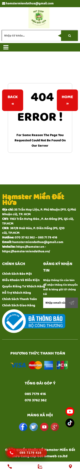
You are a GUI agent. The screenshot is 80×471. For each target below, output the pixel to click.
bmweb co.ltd (56, 456)
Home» (67, 100)
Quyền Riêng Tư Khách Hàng (23, 286)
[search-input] (40, 35)
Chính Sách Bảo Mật (17, 273)
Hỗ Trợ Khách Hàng (16, 292)
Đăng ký (71, 303)
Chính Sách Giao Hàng (18, 305)
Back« (13, 100)
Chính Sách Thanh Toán (19, 299)
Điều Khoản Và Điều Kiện (21, 280)
